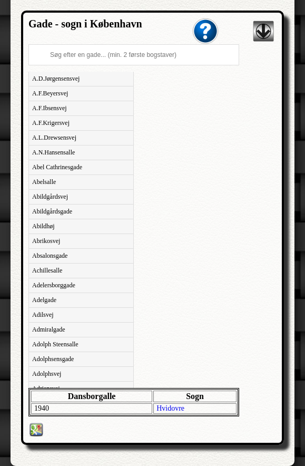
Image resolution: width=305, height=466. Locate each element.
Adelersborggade (53, 285)
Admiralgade (48, 329)
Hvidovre (170, 408)
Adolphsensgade (53, 359)
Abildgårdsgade (52, 211)
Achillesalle (47, 270)
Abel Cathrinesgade (57, 167)
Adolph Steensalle (55, 344)
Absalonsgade (49, 255)
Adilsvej (43, 314)
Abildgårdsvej (50, 196)
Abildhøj (43, 226)
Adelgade (44, 300)
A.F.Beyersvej (50, 93)
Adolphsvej (46, 373)
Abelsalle (44, 182)
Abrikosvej (46, 241)
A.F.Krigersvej (51, 123)
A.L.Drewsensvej (54, 137)
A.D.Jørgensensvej (56, 78)
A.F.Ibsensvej (49, 108)
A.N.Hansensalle (53, 152)
